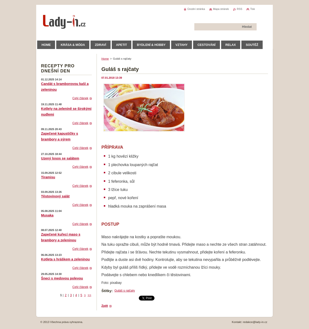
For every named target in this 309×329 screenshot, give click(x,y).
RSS (239, 8)
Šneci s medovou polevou (62, 278)
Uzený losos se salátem (60, 158)
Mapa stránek (221, 8)
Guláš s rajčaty (124, 290)
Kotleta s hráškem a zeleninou (65, 259)
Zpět (104, 306)
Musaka (47, 215)
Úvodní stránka (196, 8)
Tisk (252, 8)
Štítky (106, 291)
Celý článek (80, 98)
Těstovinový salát (55, 196)
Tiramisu (48, 177)
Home (105, 58)
